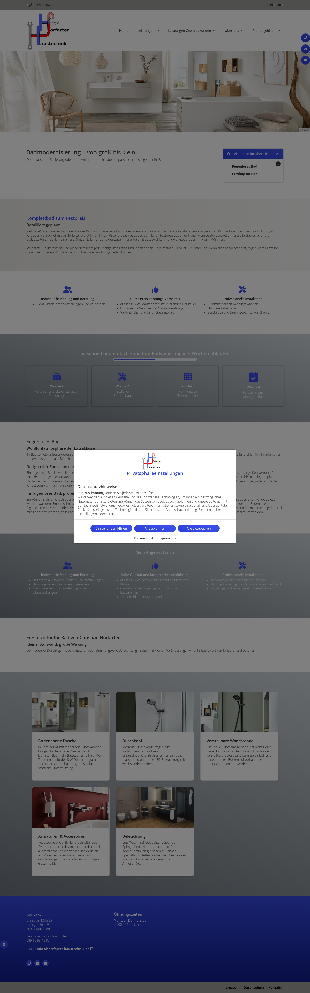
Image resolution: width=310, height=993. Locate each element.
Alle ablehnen (155, 528)
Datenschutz (144, 538)
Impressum (167, 538)
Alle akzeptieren (199, 528)
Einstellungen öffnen (111, 528)
